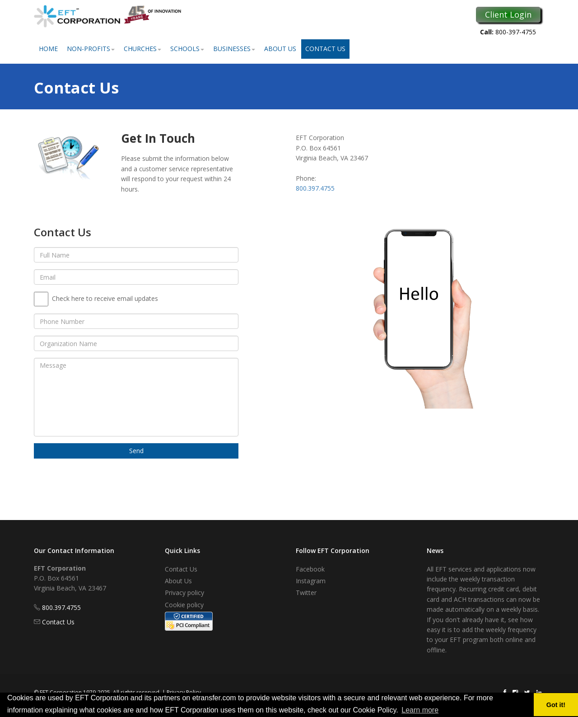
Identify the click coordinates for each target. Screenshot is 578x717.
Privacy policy (184, 592)
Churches (142, 48)
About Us (280, 48)
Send (136, 450)
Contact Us (325, 48)
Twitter (306, 592)
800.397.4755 (315, 188)
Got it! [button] (555, 704)
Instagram (311, 580)
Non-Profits (91, 48)
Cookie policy (184, 604)
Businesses (234, 48)
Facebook (310, 569)
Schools (187, 48)
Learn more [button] (419, 710)
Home (48, 48)
